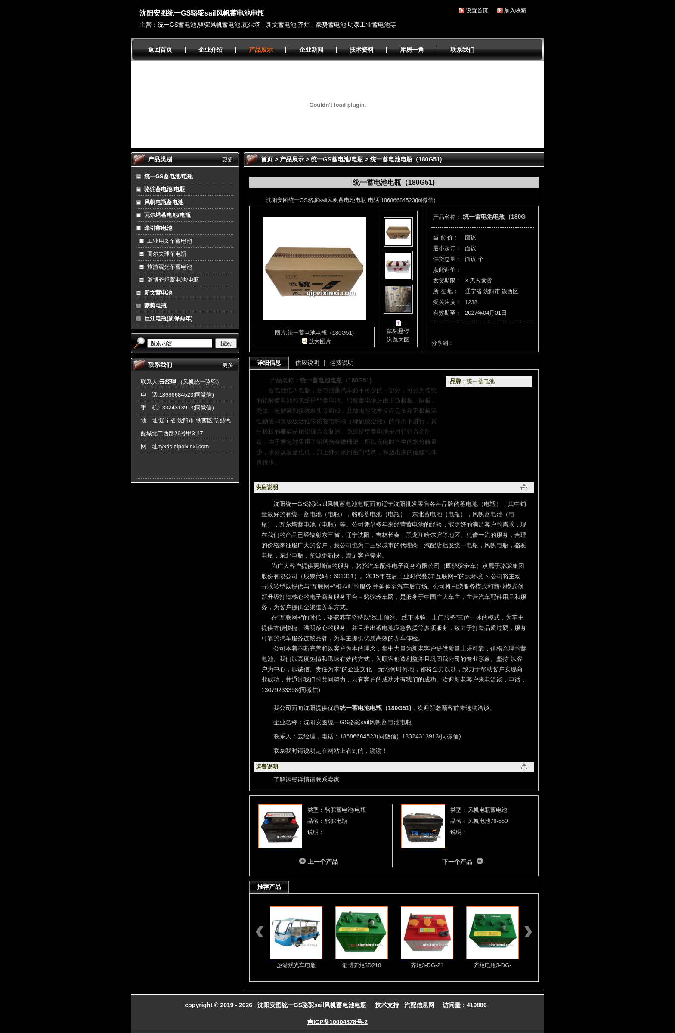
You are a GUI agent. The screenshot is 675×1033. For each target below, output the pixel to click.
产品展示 (261, 49)
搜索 (226, 343)
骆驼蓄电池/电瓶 (164, 189)
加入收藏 (515, 10)
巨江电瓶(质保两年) (168, 318)
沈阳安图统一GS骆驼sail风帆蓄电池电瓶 (201, 13)
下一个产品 (457, 861)
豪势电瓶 (155, 305)
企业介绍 (210, 49)
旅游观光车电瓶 (296, 965)
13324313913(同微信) (186, 407)
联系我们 (462, 49)
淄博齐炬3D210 (361, 965)
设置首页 (477, 10)
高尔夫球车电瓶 (166, 254)
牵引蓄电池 (158, 228)
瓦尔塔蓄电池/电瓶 (167, 215)
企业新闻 (311, 49)
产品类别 (160, 159)
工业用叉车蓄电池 (169, 241)
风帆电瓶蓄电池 (163, 202)
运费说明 (342, 362)
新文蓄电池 (158, 292)
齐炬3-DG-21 (427, 965)
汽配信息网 (419, 1005)
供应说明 (307, 362)
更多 (227, 159)
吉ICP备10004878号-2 (337, 1021)
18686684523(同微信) (186, 394)
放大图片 (320, 341)
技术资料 (362, 49)
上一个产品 (323, 861)
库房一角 (412, 49)
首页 (267, 159)
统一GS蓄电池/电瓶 (168, 176)
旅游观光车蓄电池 (169, 267)
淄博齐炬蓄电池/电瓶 (173, 279)
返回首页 (160, 49)
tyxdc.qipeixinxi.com (184, 446)
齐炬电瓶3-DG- (492, 965)
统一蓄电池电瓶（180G (494, 216)
